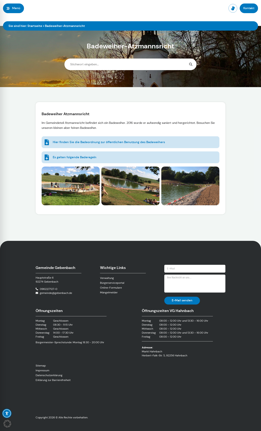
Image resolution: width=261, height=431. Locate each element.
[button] (7, 423)
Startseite (34, 26)
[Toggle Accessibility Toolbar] (6, 413)
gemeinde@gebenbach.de (56, 293)
